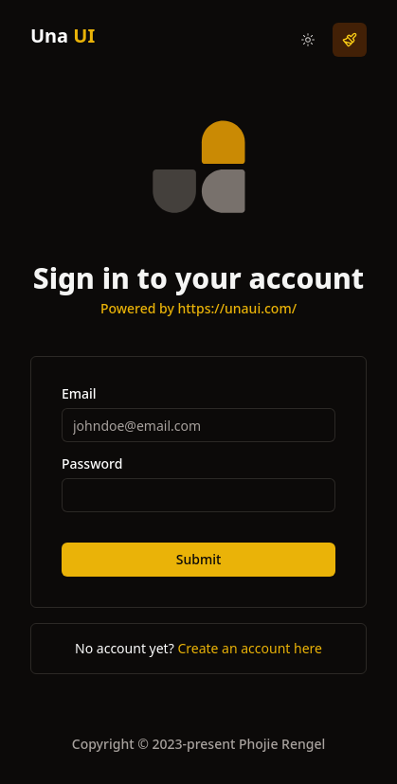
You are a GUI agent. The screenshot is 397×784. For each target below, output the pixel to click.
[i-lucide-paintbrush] (350, 40)
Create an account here (249, 648)
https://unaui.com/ (237, 308)
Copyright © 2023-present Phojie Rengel (198, 744)
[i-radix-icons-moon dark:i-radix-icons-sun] (308, 40)
